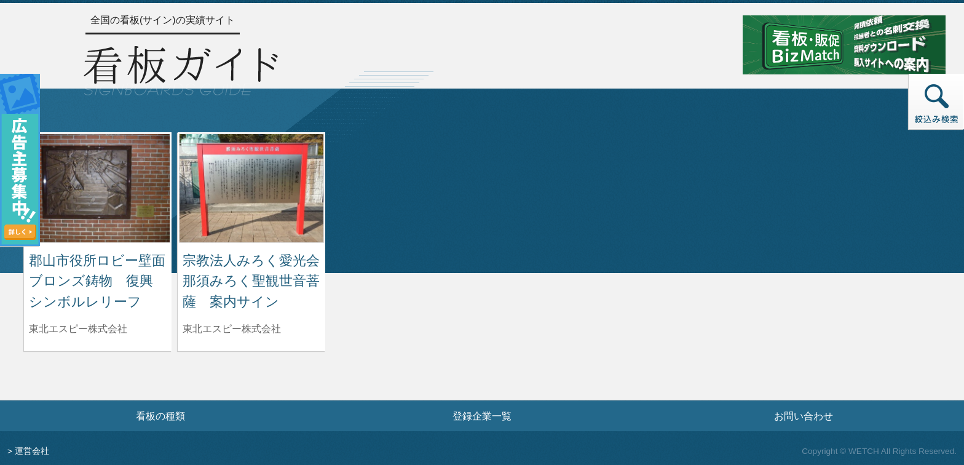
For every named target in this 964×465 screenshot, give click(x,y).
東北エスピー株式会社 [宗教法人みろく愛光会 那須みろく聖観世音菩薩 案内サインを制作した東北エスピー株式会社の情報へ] (232, 329)
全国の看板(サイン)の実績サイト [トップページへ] (162, 20)
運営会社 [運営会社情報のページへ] (32, 451)
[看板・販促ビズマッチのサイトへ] (844, 44)
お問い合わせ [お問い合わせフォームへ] (803, 415)
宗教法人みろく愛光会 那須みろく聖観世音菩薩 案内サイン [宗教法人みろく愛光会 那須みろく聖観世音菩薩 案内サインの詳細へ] (258, 281)
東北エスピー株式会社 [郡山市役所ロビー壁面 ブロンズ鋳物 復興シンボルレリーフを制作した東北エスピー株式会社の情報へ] (78, 329)
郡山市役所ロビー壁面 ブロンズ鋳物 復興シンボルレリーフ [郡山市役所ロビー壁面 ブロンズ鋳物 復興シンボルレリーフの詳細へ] (104, 281)
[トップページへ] (181, 68)
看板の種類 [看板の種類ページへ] (160, 415)
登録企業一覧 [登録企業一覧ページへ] (482, 415)
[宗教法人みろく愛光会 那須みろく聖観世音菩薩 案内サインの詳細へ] (251, 187)
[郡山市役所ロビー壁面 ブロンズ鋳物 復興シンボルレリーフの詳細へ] (98, 187)
